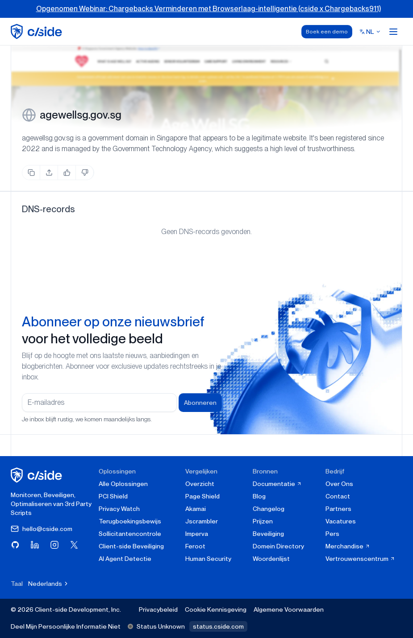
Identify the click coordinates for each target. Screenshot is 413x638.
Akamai (195, 508)
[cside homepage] (38, 475)
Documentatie (277, 483)
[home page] (38, 31)
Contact (337, 496)
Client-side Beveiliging (131, 546)
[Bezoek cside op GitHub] (15, 544)
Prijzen (263, 521)
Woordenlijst (271, 558)
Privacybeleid (158, 609)
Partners (338, 508)
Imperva (196, 533)
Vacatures (340, 521)
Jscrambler (201, 521)
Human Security (208, 558)
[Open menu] (393, 31)
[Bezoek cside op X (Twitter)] (74, 544)
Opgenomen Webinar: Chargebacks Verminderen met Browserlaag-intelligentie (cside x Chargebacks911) (208, 8)
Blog (259, 496)
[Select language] (370, 31)
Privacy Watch (119, 508)
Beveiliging (268, 533)
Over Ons (339, 483)
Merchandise (347, 546)
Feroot (195, 546)
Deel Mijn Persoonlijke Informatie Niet (66, 626)
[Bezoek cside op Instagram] (54, 544)
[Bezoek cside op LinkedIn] (34, 544)
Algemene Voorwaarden (289, 609)
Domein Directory (278, 546)
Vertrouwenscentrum (360, 558)
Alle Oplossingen (123, 483)
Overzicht (199, 483)
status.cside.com (218, 626)
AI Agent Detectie (125, 558)
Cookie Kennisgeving (215, 609)
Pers (332, 533)
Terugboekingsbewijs (130, 521)
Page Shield (202, 496)
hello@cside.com (41, 529)
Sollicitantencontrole (130, 533)
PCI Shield (113, 496)
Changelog (268, 508)
